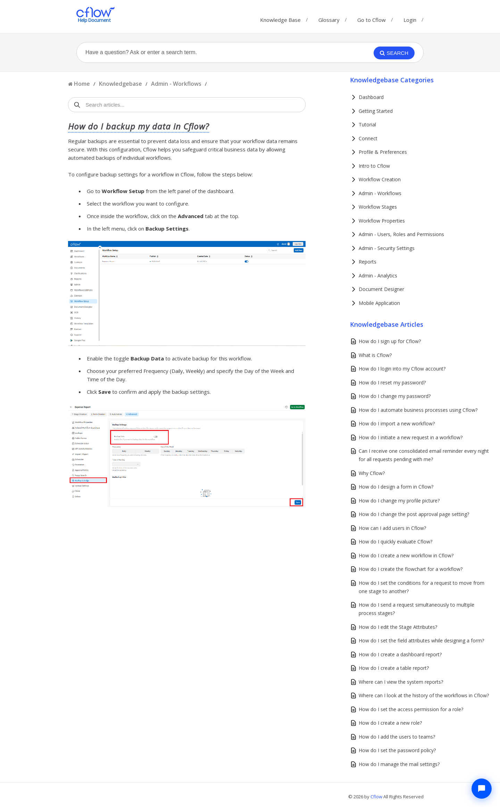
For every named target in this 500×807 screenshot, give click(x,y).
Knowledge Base (280, 18)
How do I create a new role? (390, 722)
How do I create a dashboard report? (400, 654)
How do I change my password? (395, 396)
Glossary (329, 18)
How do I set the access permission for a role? (411, 709)
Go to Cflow (371, 18)
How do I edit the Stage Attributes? (398, 627)
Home (82, 84)
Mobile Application (379, 303)
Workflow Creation (380, 179)
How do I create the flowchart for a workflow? (410, 569)
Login (409, 19)
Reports (367, 261)
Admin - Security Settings (387, 248)
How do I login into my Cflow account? (402, 368)
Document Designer (381, 289)
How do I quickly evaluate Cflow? (395, 541)
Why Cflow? (372, 473)
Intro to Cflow (374, 166)
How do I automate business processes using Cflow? (418, 410)
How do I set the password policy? (397, 750)
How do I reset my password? (392, 382)
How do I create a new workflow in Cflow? (406, 555)
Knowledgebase (120, 84)
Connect (368, 138)
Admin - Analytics (378, 275)
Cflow (376, 796)
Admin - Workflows (176, 84)
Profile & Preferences (383, 152)
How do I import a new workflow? (397, 423)
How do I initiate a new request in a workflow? (410, 437)
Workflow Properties (382, 220)
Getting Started (376, 111)
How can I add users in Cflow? (392, 528)
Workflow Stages (378, 206)
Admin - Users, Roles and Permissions (401, 234)
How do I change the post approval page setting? (414, 514)
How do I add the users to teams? (397, 736)
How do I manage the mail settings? (399, 764)
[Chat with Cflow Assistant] (482, 789)
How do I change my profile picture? (399, 500)
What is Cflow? (375, 355)
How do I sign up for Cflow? (390, 341)
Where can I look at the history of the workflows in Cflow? (424, 695)
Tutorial (367, 124)
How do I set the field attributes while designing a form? (421, 640)
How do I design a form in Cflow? (396, 486)
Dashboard (371, 97)
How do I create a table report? (394, 668)
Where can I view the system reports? (401, 682)
